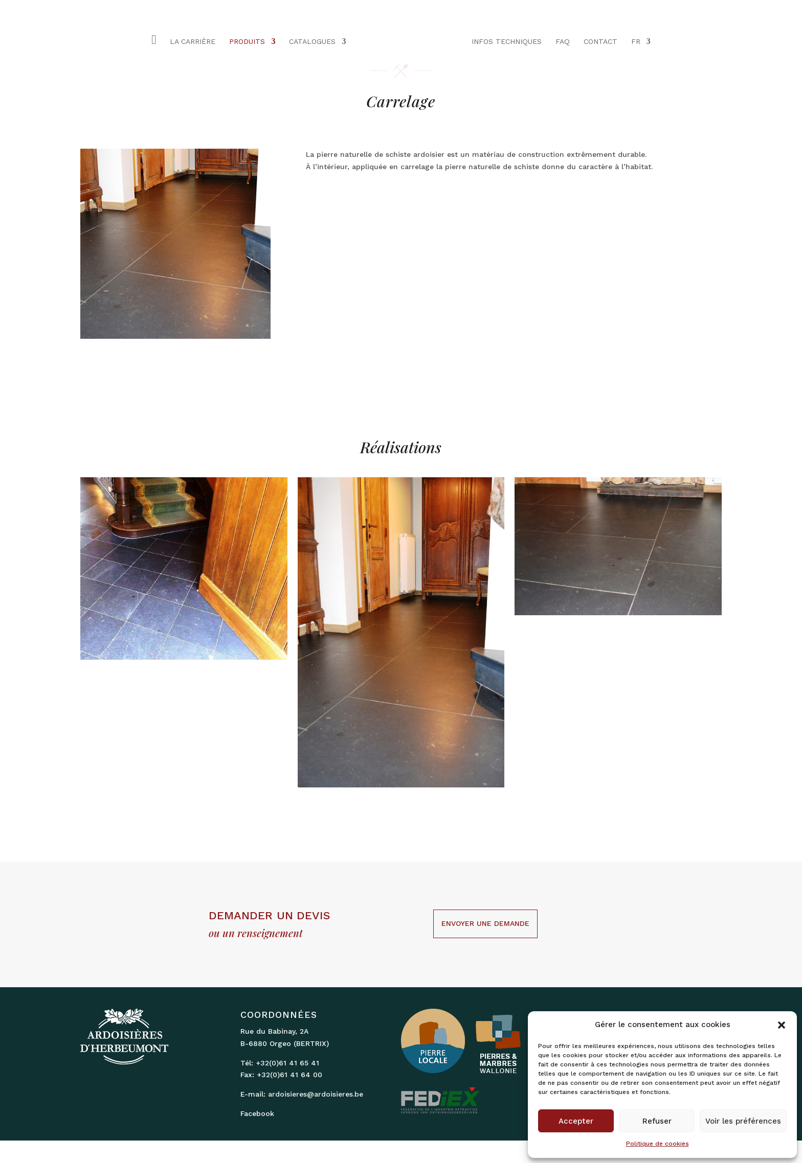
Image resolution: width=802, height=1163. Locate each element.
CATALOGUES (312, 41)
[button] (781, 1025)
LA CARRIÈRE (192, 41)
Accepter (576, 1121)
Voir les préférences (743, 1121)
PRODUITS (247, 41)
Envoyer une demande (485, 923)
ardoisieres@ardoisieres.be (315, 1094)
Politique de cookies (657, 1143)
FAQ (562, 41)
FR (635, 41)
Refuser (657, 1121)
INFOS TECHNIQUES (507, 41)
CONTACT (600, 41)
